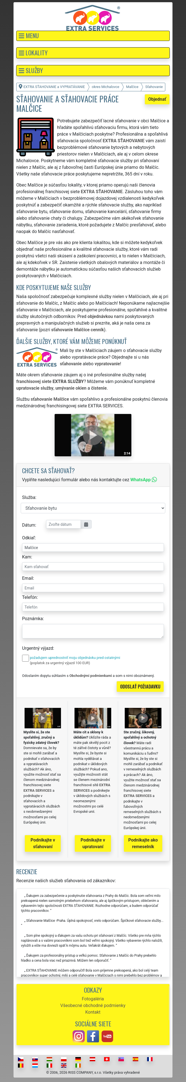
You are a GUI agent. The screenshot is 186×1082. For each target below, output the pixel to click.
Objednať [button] (157, 99)
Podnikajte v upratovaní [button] (93, 843)
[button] (93, 36)
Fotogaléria (93, 998)
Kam (26, 557)
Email (27, 578)
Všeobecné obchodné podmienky (93, 1005)
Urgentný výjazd (37, 648)
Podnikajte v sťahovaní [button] (43, 843)
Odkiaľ (28, 537)
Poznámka (32, 618)
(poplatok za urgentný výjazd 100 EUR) (60, 663)
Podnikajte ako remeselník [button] (143, 843)
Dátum (28, 525)
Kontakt (92, 1012)
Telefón (29, 597)
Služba (28, 497)
